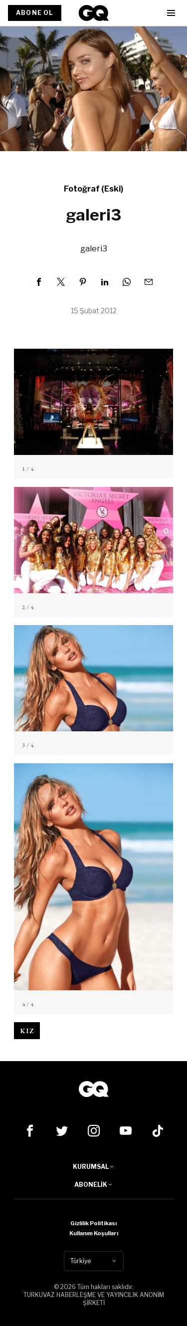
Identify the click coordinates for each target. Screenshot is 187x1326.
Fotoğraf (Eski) (93, 189)
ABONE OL (34, 12)
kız (27, 1030)
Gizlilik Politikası (93, 1223)
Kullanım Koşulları (93, 1233)
